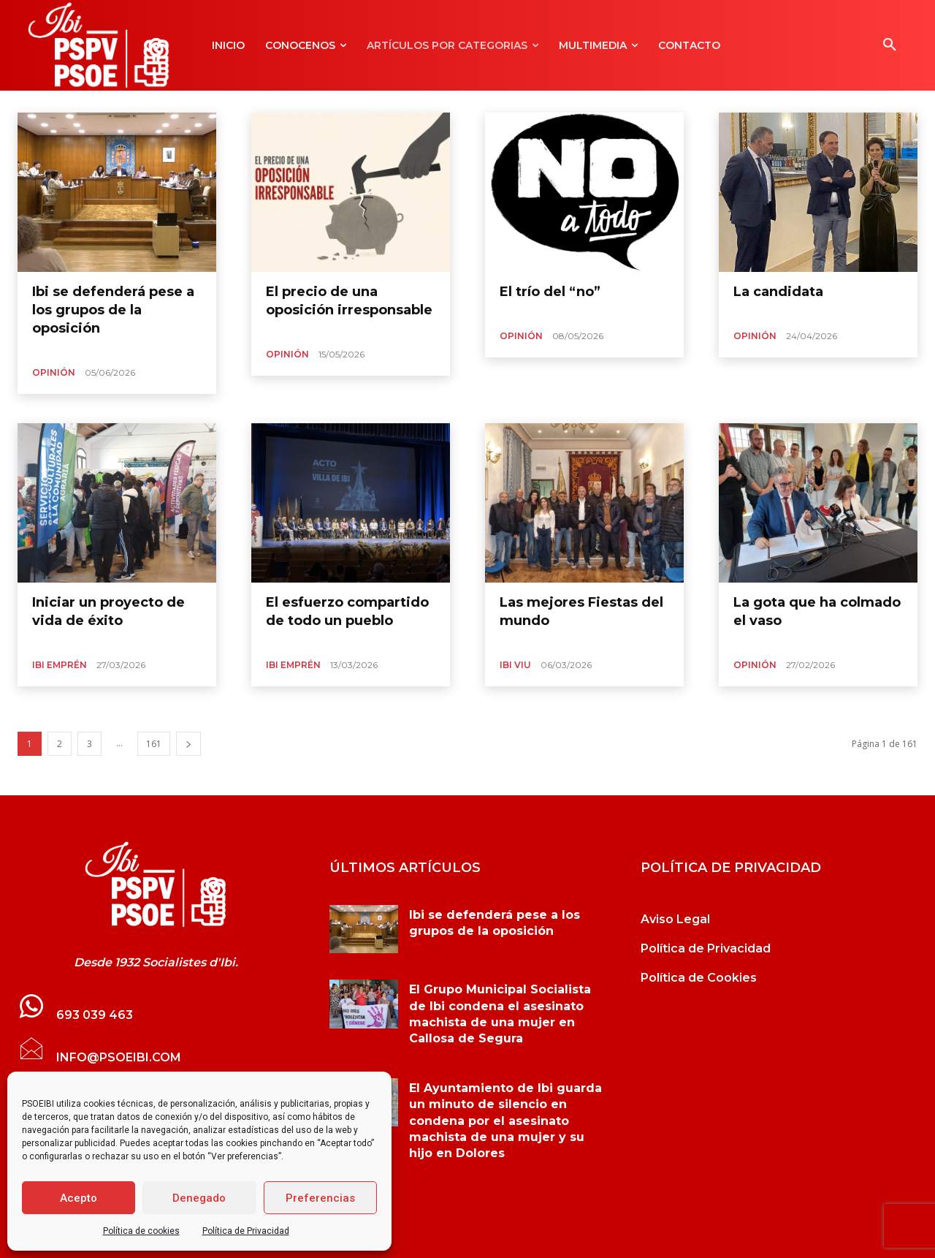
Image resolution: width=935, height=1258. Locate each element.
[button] (889, 45)
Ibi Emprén (59, 664)
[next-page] (188, 744)
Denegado (199, 1198)
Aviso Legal (675, 919)
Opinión (53, 372)
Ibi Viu (515, 664)
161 (153, 744)
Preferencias (320, 1198)
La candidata (778, 292)
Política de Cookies (699, 978)
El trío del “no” (550, 292)
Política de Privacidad (245, 1231)
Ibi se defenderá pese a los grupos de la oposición (113, 310)
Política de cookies (141, 1231)
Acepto (78, 1198)
